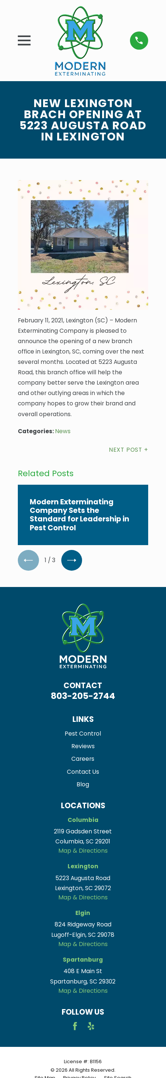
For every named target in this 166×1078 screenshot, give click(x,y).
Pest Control (83, 733)
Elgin (82, 913)
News (63, 431)
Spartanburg (83, 959)
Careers (82, 759)
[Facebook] (75, 1026)
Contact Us (83, 772)
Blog (83, 784)
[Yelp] (91, 1026)
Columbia (83, 820)
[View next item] (71, 560)
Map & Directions (83, 851)
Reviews (83, 746)
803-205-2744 (83, 696)
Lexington (83, 866)
